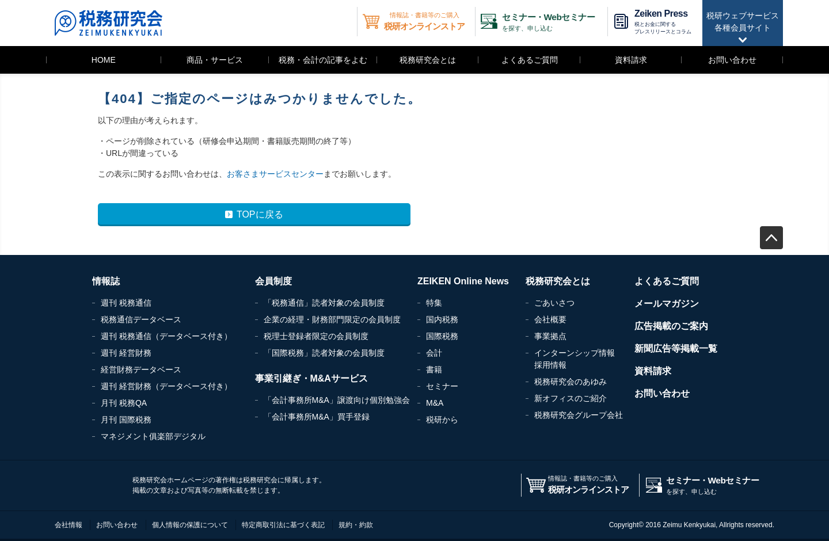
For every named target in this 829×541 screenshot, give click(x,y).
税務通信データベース (141, 319)
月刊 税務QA (124, 402)
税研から (442, 419)
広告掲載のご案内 (671, 326)
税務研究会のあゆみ (570, 381)
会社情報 (68, 525)
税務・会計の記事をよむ (323, 59)
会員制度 (273, 281)
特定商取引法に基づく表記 (283, 525)
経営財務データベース (141, 369)
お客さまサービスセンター (275, 173)
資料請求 (631, 59)
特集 (434, 302)
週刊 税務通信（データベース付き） (166, 336)
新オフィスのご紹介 (570, 398)
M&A (434, 402)
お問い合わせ (732, 59)
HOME (104, 59)
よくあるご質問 (529, 59)
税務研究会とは (428, 59)
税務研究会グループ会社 (578, 415)
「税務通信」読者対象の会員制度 (324, 302)
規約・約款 (356, 525)
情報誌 (106, 281)
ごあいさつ (554, 302)
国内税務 (442, 319)
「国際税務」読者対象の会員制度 (324, 352)
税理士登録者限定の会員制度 (316, 336)
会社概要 (550, 319)
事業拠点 (550, 336)
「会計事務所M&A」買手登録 (317, 416)
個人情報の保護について (190, 525)
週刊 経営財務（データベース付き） (166, 386)
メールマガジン (666, 303)
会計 (434, 352)
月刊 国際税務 (126, 419)
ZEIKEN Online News (463, 281)
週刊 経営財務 (126, 352)
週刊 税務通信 (126, 302)
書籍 (434, 369)
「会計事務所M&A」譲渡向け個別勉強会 (337, 400)
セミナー (442, 386)
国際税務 (442, 336)
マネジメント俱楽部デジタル (153, 436)
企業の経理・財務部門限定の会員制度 (332, 319)
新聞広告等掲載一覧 (675, 348)
